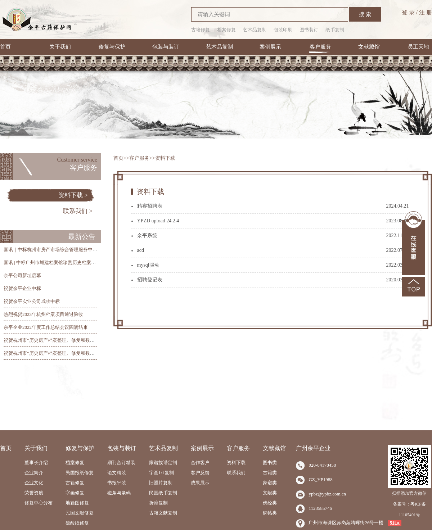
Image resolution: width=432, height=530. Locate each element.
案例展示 (270, 47)
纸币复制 (334, 29)
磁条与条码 (119, 492)
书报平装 (116, 482)
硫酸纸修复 (77, 523)
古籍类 (270, 472)
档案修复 (226, 29)
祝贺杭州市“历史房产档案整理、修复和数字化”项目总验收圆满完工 (74, 340)
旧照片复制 (160, 482)
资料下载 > (73, 195)
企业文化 (33, 482)
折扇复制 (158, 503)
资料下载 (165, 158)
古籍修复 (200, 29)
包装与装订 (165, 47)
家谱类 (270, 482)
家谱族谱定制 (163, 462)
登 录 (408, 12)
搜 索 (365, 14)
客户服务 (320, 47)
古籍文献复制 (163, 513)
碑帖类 (270, 513)
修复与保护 (112, 47)
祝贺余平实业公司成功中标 (32, 301)
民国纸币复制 (163, 492)
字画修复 (75, 492)
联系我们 (236, 472)
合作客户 (200, 462)
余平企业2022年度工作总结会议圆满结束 (46, 327)
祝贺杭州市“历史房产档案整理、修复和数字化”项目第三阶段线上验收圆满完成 (85, 353)
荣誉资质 (33, 492)
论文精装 (116, 472)
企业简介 (33, 472)
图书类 (270, 462)
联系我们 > (78, 211)
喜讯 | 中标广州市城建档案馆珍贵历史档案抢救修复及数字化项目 (71, 262)
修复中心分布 (38, 503)
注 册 (425, 12)
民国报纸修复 (80, 472)
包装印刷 (283, 29)
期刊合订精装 (121, 462)
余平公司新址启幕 (22, 275)
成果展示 (200, 482)
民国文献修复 (80, 513)
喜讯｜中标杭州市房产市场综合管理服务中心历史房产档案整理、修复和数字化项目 (90, 249)
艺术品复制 (254, 29)
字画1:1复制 (161, 472)
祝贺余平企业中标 (22, 288)
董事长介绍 (36, 462)
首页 (5, 47)
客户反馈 (200, 472)
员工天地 (418, 47)
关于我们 (60, 47)
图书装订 (309, 29)
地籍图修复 (77, 503)
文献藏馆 (369, 47)
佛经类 (270, 503)
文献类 (270, 492)
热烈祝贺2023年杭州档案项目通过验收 (43, 314)
